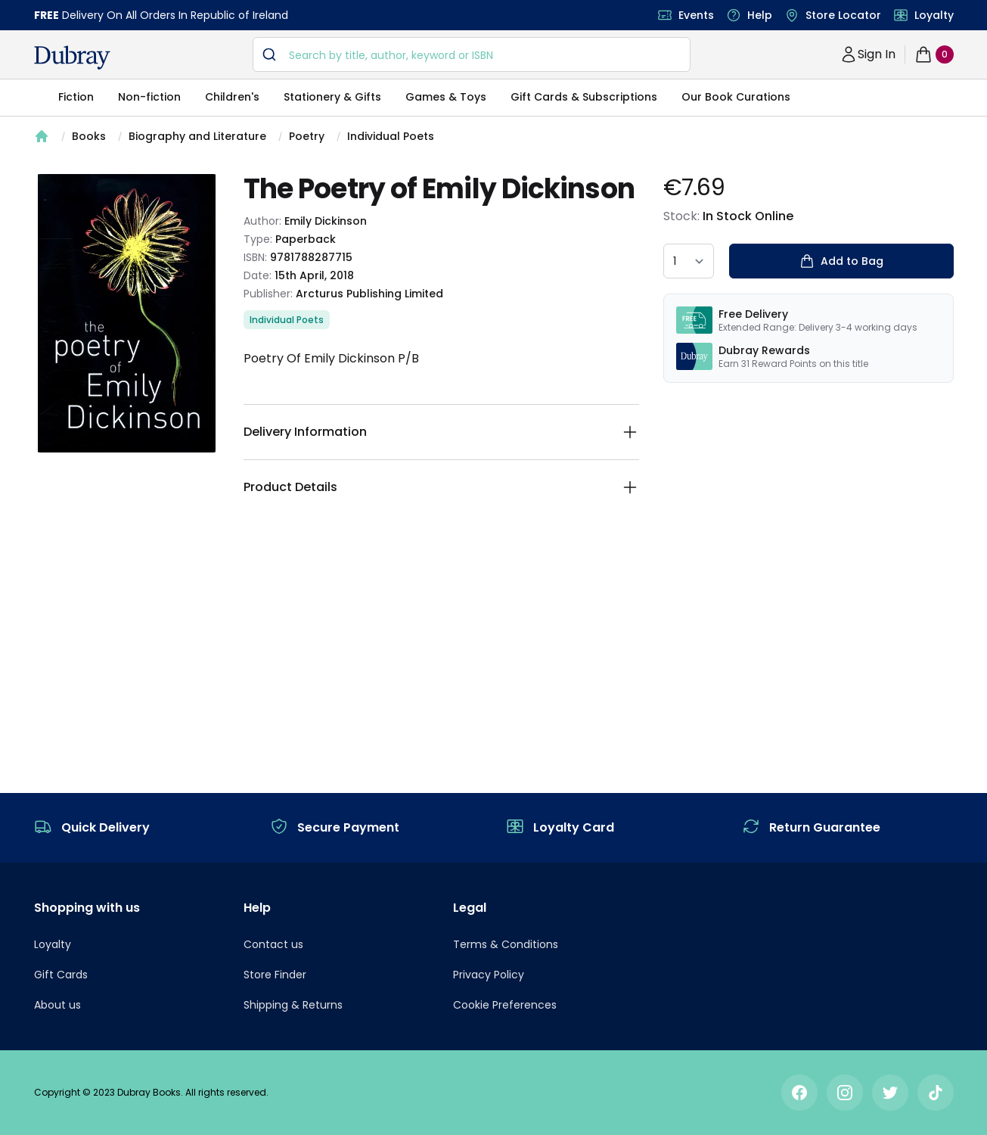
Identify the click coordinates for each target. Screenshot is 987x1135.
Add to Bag (841, 261)
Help (759, 15)
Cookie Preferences (505, 1004)
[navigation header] (72, 57)
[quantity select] (688, 261)
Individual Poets (390, 136)
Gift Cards (61, 974)
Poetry (306, 136)
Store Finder (275, 974)
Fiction (76, 96)
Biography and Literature (197, 136)
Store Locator (843, 15)
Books (89, 136)
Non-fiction (149, 96)
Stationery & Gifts (332, 96)
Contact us (273, 944)
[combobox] (472, 54)
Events (696, 15)
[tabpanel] (126, 313)
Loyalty (934, 15)
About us (57, 1004)
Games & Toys (445, 96)
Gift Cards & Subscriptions (584, 96)
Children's (232, 96)
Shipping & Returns (293, 1004)
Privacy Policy (488, 974)
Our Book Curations (735, 96)
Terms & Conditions (505, 944)
